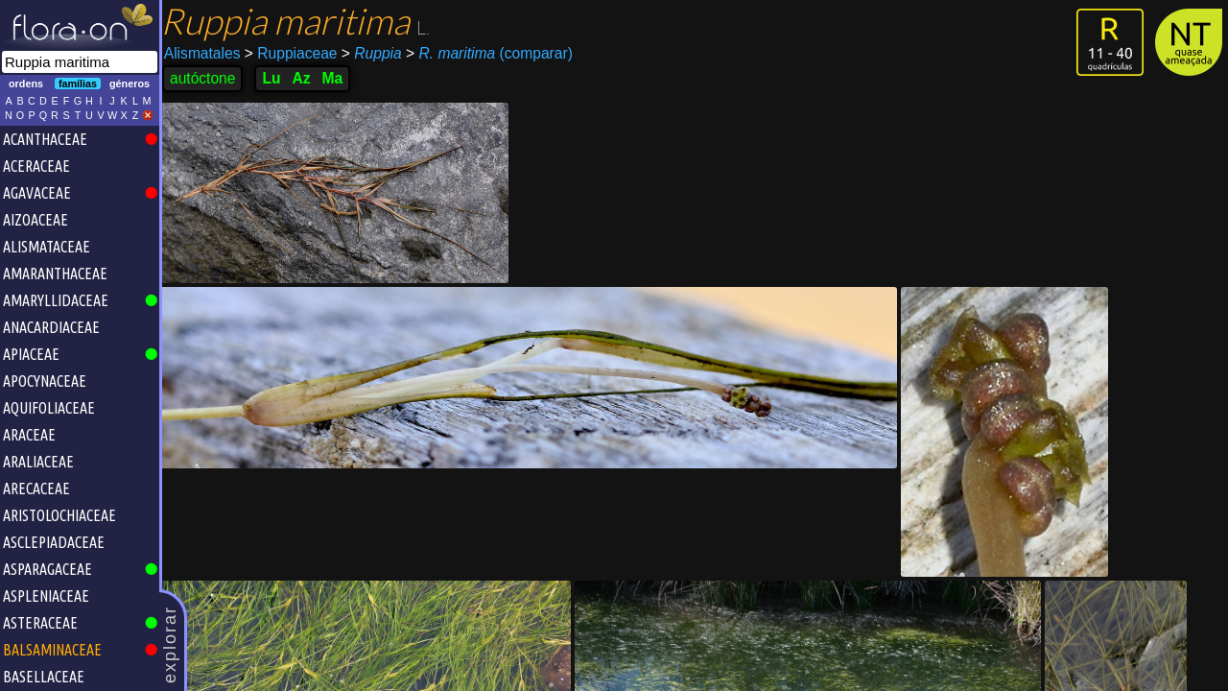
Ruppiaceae (295, 53)
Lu (277, 78)
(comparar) (494, 53)
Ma (337, 78)
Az (306, 78)
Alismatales (207, 53)
